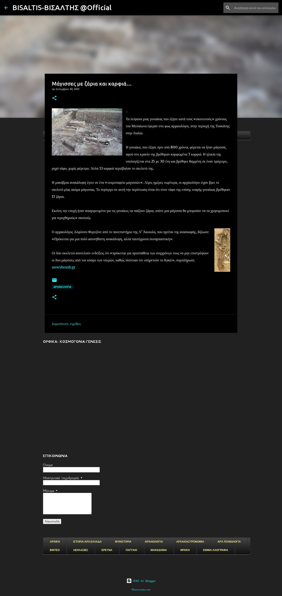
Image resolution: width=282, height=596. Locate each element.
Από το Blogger (141, 581)
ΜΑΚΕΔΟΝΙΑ (159, 550)
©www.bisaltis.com (141, 589)
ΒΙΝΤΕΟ (55, 550)
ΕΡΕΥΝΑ (106, 550)
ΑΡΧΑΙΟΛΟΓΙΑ (62, 286)
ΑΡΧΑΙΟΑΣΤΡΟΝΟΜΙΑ (190, 541)
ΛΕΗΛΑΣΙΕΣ (80, 550)
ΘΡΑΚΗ (184, 550)
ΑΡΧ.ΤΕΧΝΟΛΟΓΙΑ (229, 541)
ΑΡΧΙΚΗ (55, 541)
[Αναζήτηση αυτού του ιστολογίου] (255, 7)
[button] (54, 98)
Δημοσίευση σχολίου (66, 324)
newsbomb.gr (64, 267)
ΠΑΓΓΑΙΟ (131, 550)
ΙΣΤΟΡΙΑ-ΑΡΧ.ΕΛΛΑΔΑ (87, 541)
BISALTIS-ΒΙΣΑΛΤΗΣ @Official (61, 7)
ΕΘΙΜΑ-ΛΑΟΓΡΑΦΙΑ (215, 550)
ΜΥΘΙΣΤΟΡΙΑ (123, 541)
